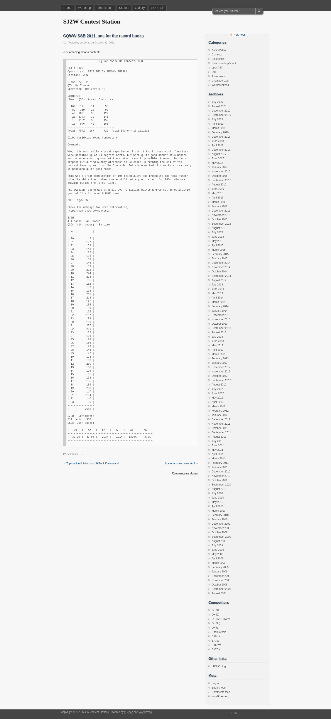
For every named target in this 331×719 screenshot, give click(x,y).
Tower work (218, 76)
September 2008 (221, 589)
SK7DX (216, 649)
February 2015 (220, 254)
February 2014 (220, 306)
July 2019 (217, 119)
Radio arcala (219, 632)
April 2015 (217, 245)
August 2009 (219, 541)
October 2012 (220, 375)
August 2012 (219, 384)
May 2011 (217, 449)
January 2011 (220, 467)
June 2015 (218, 236)
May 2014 (217, 293)
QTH (214, 71)
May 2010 (217, 502)
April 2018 (217, 145)
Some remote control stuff (181, 463)
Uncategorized (220, 80)
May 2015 (217, 241)
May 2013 (217, 345)
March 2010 (218, 510)
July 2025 (217, 101)
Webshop (84, 8)
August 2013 (219, 332)
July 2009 (217, 545)
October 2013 (220, 323)
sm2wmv (85, 42)
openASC (217, 67)
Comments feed (221, 692)
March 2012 (218, 406)
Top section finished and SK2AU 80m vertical (91, 463)
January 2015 (220, 258)
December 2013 (221, 315)
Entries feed (219, 687)
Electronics (218, 58)
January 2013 (220, 362)
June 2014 (218, 288)
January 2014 (220, 310)
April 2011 (217, 454)
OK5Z (215, 627)
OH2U (215, 610)
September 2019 (221, 115)
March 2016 (218, 202)
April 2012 (217, 402)
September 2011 (221, 432)
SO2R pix (157, 8)
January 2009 (220, 571)
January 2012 (220, 415)
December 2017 (221, 149)
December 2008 (221, 575)
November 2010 (221, 475)
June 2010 (218, 497)
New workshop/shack (224, 63)
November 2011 (221, 423)
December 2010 (221, 471)
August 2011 (219, 436)
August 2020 (219, 106)
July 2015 (217, 232)
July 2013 (217, 336)
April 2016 (217, 197)
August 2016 (219, 184)
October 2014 (220, 271)
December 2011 (221, 419)
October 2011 (220, 428)
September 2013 (221, 328)
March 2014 (218, 302)
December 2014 (221, 262)
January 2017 (220, 167)
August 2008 (219, 593)
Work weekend (220, 85)
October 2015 (220, 219)
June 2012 (218, 393)
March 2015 (218, 249)
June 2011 (218, 445)
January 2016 (220, 206)
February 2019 (220, 132)
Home (67, 8)
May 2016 (217, 193)
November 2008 (221, 580)
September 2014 (221, 275)
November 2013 (221, 319)
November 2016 (221, 171)
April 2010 (217, 506)
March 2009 (218, 562)
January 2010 (220, 519)
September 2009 (221, 536)
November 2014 (221, 267)
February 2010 (220, 515)
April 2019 (217, 123)
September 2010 (221, 484)
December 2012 (221, 367)
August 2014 (219, 280)
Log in (215, 683)
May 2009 (217, 554)
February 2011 (220, 462)
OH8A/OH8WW (221, 619)
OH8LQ (216, 623)
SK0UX (216, 636)
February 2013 (220, 358)
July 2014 (217, 284)
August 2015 (219, 228)
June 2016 (218, 188)
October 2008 (220, 584)
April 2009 (217, 558)
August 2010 (219, 488)
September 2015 (221, 223)
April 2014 (217, 297)
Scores (124, 8)
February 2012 (220, 410)
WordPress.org (220, 696)
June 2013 (218, 341)
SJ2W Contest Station (91, 21)
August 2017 (219, 154)
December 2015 (221, 210)
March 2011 (218, 458)
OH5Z (215, 614)
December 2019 (221, 110)
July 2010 (217, 493)
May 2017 (217, 162)
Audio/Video (219, 50)
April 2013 (217, 349)
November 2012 (221, 371)
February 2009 (220, 567)
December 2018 (221, 136)
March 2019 (218, 128)
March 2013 (218, 354)
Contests (73, 453)
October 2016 (220, 175)
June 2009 (218, 549)
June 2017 (218, 158)
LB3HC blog (219, 666)
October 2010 (220, 480)
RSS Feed (239, 34)
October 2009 (220, 532)
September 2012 (221, 380)
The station (104, 8)
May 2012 (217, 397)
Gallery (140, 8)
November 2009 (221, 528)
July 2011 (217, 441)
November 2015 (221, 215)
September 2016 (221, 180)
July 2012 (217, 388)
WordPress (145, 712)
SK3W (215, 640)
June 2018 (218, 141)
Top (235, 712)
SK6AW (216, 645)
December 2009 (221, 523)
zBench (128, 712)
